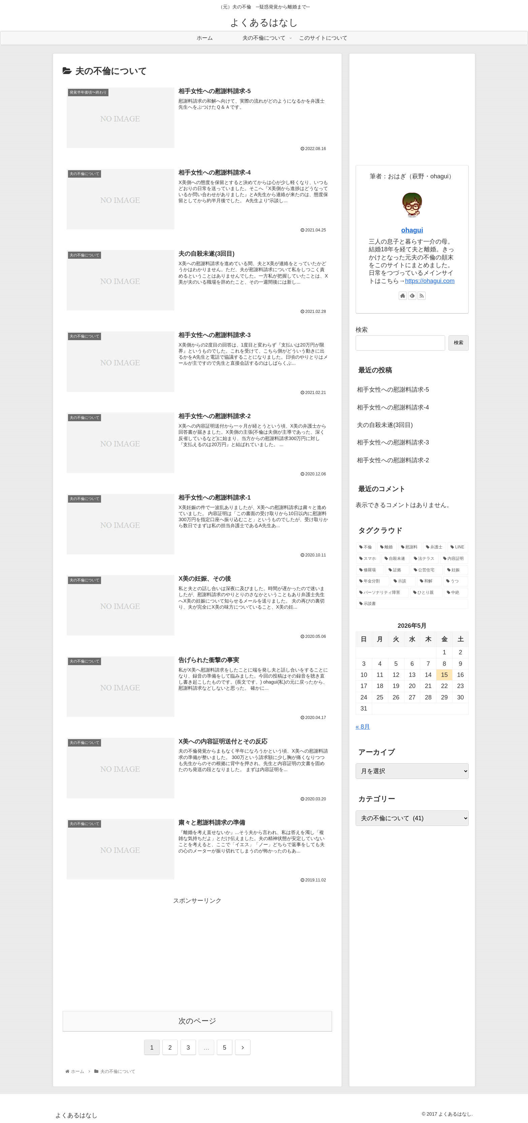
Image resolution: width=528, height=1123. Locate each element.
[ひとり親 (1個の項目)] (426, 593)
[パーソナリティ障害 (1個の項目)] (382, 593)
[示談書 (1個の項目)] (412, 604)
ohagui (412, 230)
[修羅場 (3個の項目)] (370, 570)
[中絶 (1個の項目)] (456, 593)
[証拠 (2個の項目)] (397, 570)
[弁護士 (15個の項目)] (435, 547)
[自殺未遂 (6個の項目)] (395, 559)
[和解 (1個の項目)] (429, 581)
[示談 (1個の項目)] (403, 581)
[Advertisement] (197, 952)
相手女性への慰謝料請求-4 (393, 407)
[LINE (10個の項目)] (458, 547)
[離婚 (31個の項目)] (387, 547)
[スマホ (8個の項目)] (368, 559)
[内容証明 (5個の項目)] (454, 559)
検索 (362, 329)
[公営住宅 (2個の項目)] (427, 570)
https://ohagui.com (430, 281)
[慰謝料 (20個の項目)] (410, 547)
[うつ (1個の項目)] (455, 581)
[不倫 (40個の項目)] (366, 547)
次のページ (197, 1020)
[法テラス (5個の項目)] (425, 559)
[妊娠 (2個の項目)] (456, 570)
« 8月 (363, 726)
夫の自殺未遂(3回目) (385, 425)
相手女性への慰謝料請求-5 (393, 389)
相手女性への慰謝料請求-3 (393, 442)
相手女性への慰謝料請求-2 (393, 460)
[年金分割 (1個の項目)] (372, 581)
